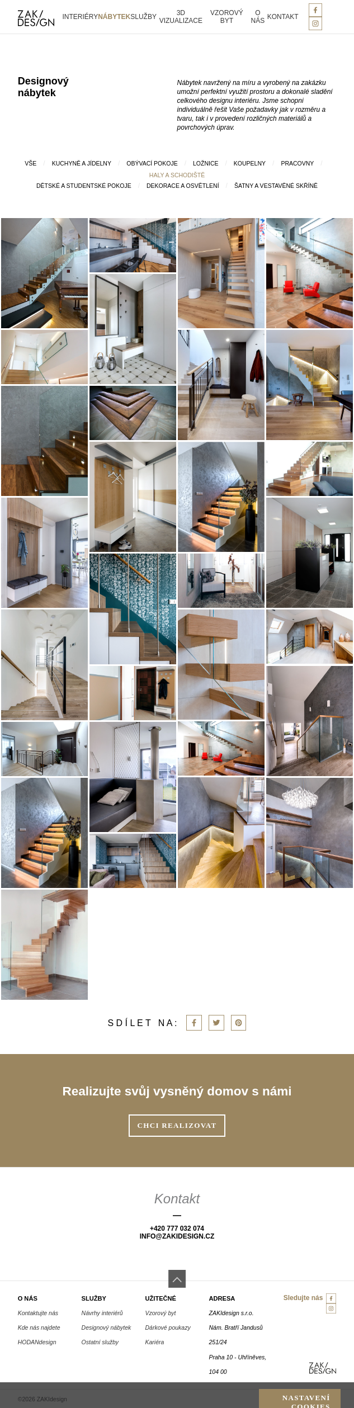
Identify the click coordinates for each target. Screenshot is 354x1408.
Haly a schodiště (177, 175)
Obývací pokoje (151, 163)
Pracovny (297, 163)
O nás (258, 17)
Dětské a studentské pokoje (83, 185)
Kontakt (283, 17)
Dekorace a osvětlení (183, 185)
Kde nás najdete (39, 1327)
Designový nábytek (106, 1327)
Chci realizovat (177, 1125)
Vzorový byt (226, 17)
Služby (143, 17)
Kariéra (154, 1342)
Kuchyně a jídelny (81, 163)
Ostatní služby (100, 1342)
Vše (30, 163)
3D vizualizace (180, 17)
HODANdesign (37, 1342)
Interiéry (80, 17)
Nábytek (114, 17)
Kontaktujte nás (38, 1313)
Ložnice (206, 163)
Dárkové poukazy (168, 1327)
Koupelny (250, 163)
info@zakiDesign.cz (177, 1236)
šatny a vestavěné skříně (276, 185)
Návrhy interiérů (102, 1313)
